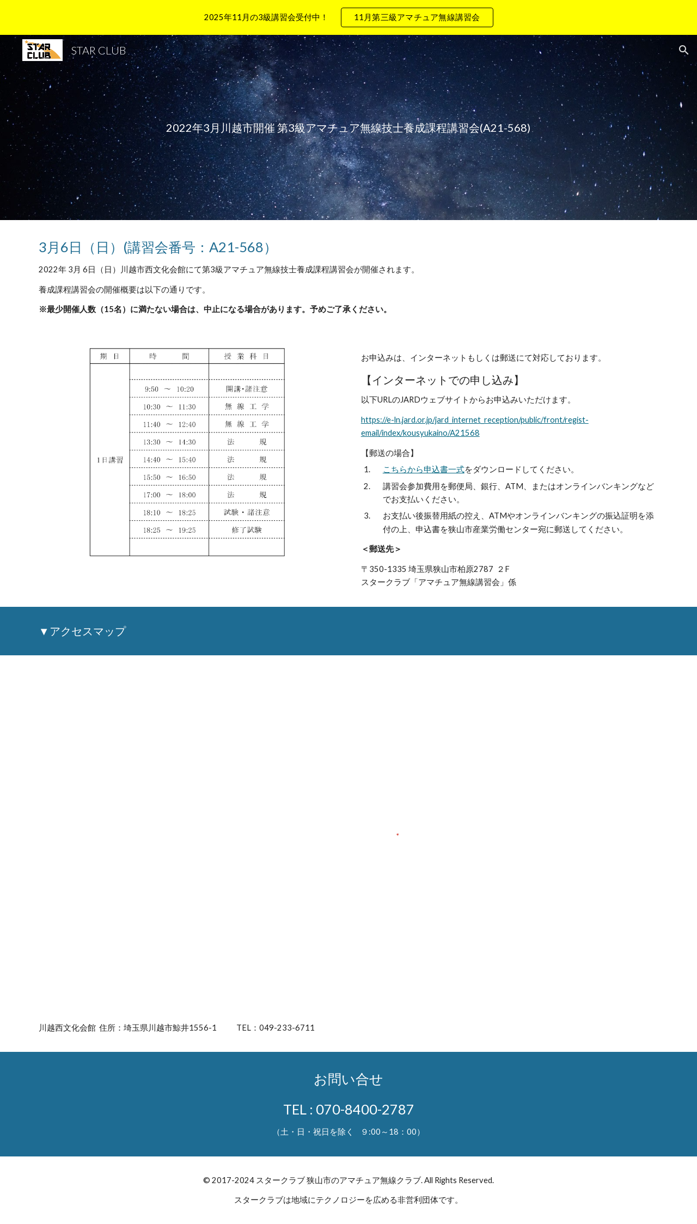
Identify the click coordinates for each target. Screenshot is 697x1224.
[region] (348, 17)
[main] (348, 128)
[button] (684, 50)
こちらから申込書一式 (423, 469)
